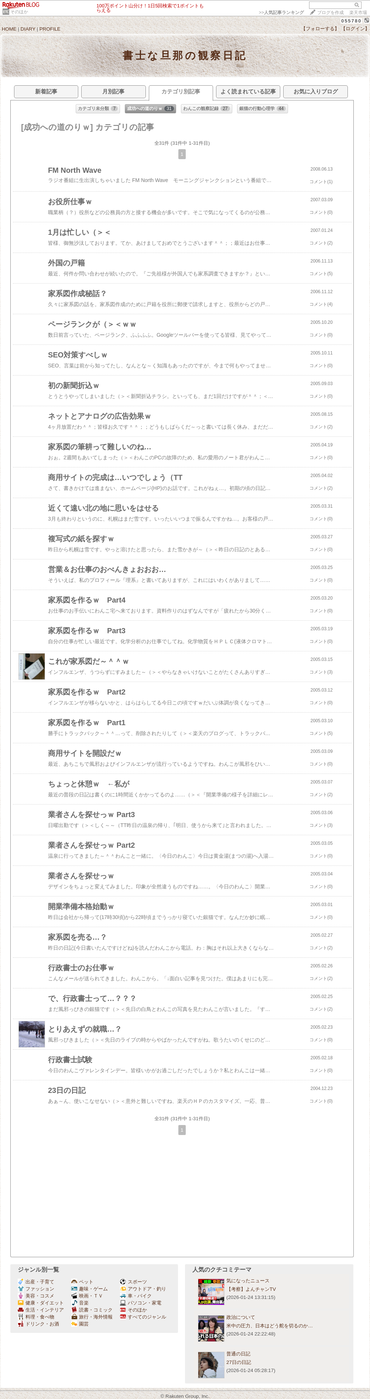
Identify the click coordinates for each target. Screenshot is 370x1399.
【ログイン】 (355, 28)
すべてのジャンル (143, 1317)
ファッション (36, 1289)
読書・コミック (92, 1310)
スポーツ (133, 1282)
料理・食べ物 (36, 1317)
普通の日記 (238, 1354)
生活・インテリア (41, 1310)
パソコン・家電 (140, 1303)
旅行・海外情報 (92, 1317)
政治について (240, 1317)
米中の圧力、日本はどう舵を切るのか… (269, 1325)
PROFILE (50, 29)
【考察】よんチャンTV (251, 1289)
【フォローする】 (320, 28)
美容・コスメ (36, 1296)
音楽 (80, 1303)
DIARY (28, 29)
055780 (351, 21)
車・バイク (136, 1296)
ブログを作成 (330, 12)
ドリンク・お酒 (38, 1324)
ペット (82, 1282)
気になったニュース (248, 1280)
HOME (9, 29)
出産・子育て (36, 1282)
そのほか (19, 11)
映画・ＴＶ (87, 1296)
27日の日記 (238, 1362)
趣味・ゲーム (89, 1289)
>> (281, 12)
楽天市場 (358, 12)
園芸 (80, 1324)
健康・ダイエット (41, 1303)
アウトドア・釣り (143, 1289)
